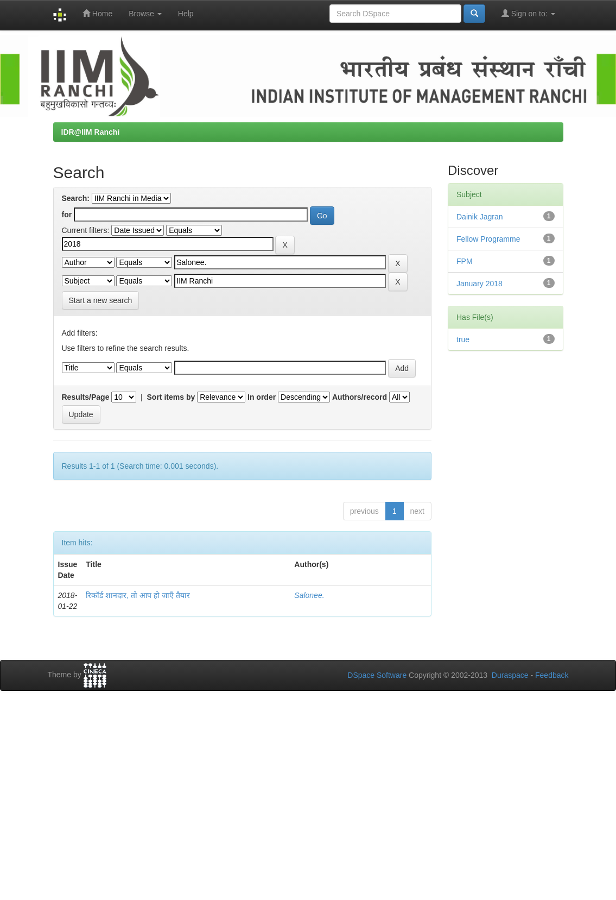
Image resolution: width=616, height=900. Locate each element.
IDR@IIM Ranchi (90, 132)
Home (97, 13)
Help (186, 13)
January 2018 (479, 283)
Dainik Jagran (479, 216)
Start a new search (100, 300)
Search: (76, 198)
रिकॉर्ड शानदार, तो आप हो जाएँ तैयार (137, 595)
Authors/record (359, 397)
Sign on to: (528, 13)
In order (261, 397)
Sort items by (171, 397)
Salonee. (309, 595)
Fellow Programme (488, 239)
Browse (145, 13)
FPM (464, 261)
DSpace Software (377, 675)
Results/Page (86, 397)
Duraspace (510, 675)
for (67, 214)
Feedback (551, 675)
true (462, 339)
